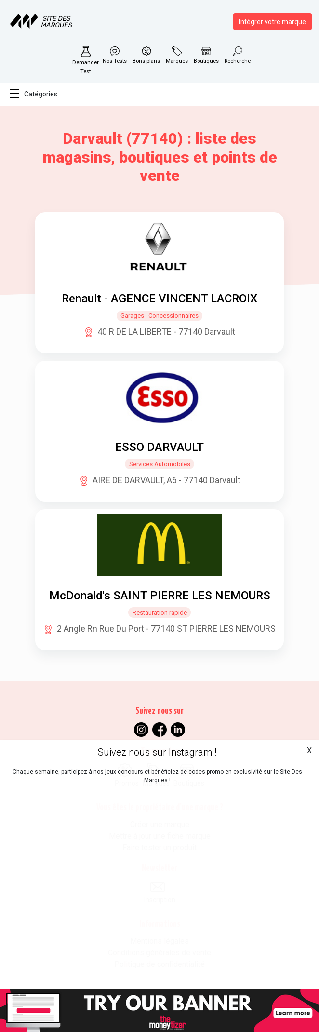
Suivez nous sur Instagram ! (157, 752)
